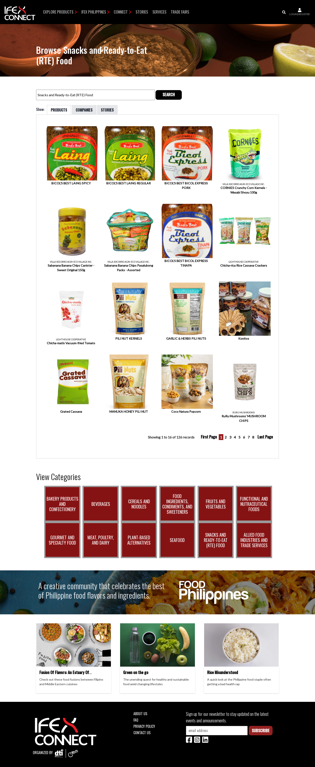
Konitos (243, 338)
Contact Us (141, 732)
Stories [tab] (110, 109)
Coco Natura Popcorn (186, 411)
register (304, 14)
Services (159, 12)
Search (169, 94)
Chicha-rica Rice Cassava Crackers (243, 265)
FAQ (135, 719)
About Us (140, 713)
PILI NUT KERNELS (128, 338)
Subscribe (261, 730)
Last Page (265, 436)
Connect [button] (121, 12)
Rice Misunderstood (222, 672)
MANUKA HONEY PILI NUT (128, 411)
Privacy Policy (144, 726)
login (293, 14)
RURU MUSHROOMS (244, 412)
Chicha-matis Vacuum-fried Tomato (71, 342)
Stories (142, 12)
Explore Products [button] (58, 12)
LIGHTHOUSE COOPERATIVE (244, 261)
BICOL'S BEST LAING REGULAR (128, 183)
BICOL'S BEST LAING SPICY (71, 183)
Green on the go (135, 672)
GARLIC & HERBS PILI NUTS (186, 338)
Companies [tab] (86, 109)
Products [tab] (59, 109)
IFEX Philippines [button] (93, 12)
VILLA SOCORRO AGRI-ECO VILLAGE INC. (243, 183)
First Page (209, 436)
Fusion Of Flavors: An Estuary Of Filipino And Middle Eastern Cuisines (67, 674)
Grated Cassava (71, 411)
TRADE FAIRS (180, 12)
